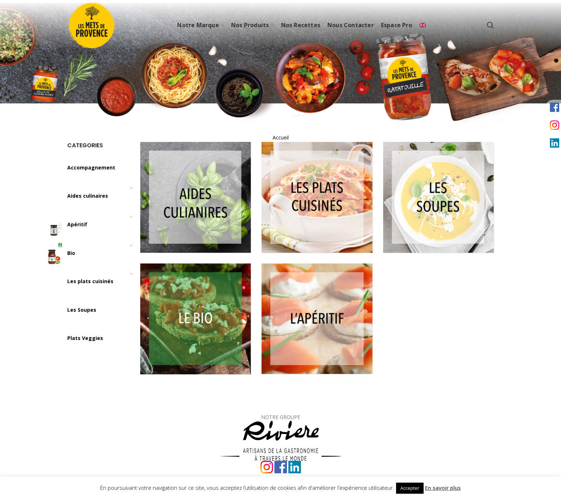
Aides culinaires (87, 195)
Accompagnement (91, 167)
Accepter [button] (409, 488)
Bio (71, 253)
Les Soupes (81, 309)
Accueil (281, 137)
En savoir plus (443, 487)
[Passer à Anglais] (422, 25)
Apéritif (77, 224)
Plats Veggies (85, 338)
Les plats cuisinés (90, 281)
